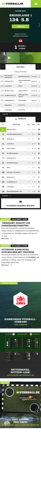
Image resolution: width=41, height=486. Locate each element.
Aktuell (20, 67)
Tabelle (20, 26)
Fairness (2, 119)
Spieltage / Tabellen (38, 66)
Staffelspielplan (2, 66)
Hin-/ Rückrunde (38, 119)
